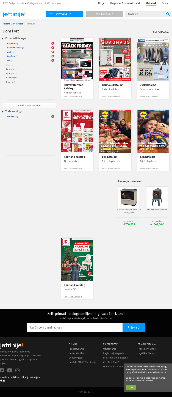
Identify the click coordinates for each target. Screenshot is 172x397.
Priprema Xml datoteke (115, 357)
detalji (163, 366)
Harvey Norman (15, 47)
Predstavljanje (76, 348)
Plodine (11, 82)
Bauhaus (12, 43)
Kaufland (12, 56)
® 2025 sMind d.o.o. (86, 392)
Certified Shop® (111, 362)
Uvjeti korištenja (146, 353)
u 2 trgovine (157, 221)
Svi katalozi (18, 23)
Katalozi (151, 3)
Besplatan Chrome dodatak (125, 3)
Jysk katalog (148, 85)
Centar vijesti (75, 357)
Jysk (10, 52)
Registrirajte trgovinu (114, 353)
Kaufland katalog (74, 156)
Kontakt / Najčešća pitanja (82, 362)
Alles (9, 65)
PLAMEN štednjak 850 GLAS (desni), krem (128, 211)
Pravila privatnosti (147, 348)
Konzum (11, 77)
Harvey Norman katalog (73, 86)
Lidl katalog (109, 156)
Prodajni (12, 116)
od (128, 224)
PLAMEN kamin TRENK (157, 209)
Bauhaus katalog (112, 85)
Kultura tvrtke (76, 353)
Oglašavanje (109, 348)
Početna (6, 23)
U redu (131, 387)
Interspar (11, 73)
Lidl (10, 60)
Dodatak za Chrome (113, 366)
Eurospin (11, 69)
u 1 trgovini (128, 221)
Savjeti (165, 3)
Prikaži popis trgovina (28, 105)
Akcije (101, 3)
